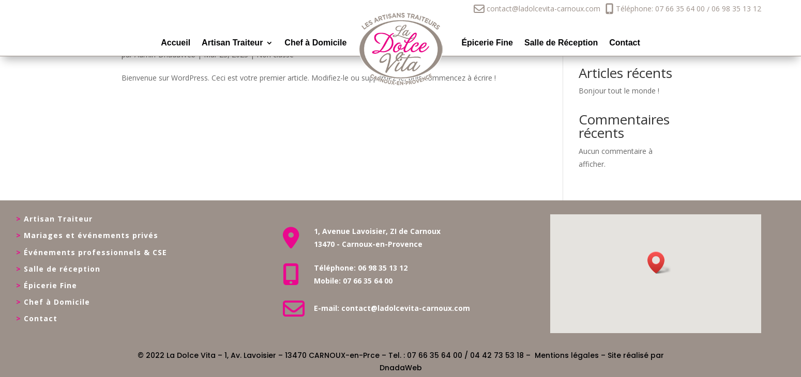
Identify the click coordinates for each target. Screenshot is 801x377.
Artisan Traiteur (232, 43)
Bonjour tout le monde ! (619, 91)
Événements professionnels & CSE (95, 252)
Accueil (175, 43)
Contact (624, 43)
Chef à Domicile (315, 43)
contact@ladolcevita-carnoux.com (537, 8)
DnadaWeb (401, 368)
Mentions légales (567, 355)
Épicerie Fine (487, 43)
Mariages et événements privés (91, 235)
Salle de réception (62, 269)
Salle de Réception (561, 43)
